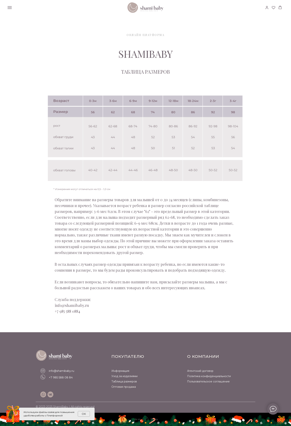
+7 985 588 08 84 (61, 377)
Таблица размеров (124, 381)
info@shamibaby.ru (61, 371)
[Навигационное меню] (10, 7)
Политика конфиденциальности (209, 376)
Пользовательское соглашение (208, 381)
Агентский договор (200, 371)
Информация (120, 371)
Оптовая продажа (123, 386)
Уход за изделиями (124, 376)
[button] (267, 7)
